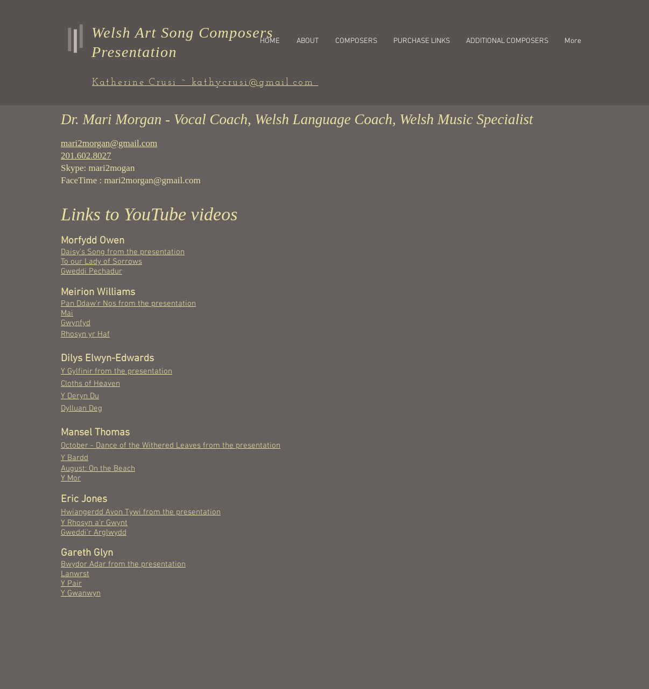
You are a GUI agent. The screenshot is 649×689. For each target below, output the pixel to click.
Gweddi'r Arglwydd (93, 532)
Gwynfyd (75, 323)
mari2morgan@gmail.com (152, 180)
